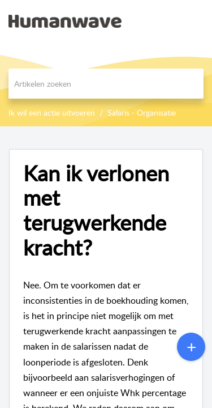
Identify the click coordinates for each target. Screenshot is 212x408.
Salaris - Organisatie (141, 112)
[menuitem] (174, 21)
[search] (106, 84)
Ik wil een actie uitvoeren (51, 112)
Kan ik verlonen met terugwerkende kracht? (96, 210)
